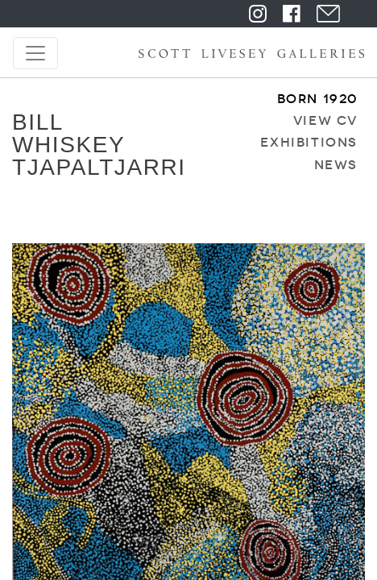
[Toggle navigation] (35, 53)
